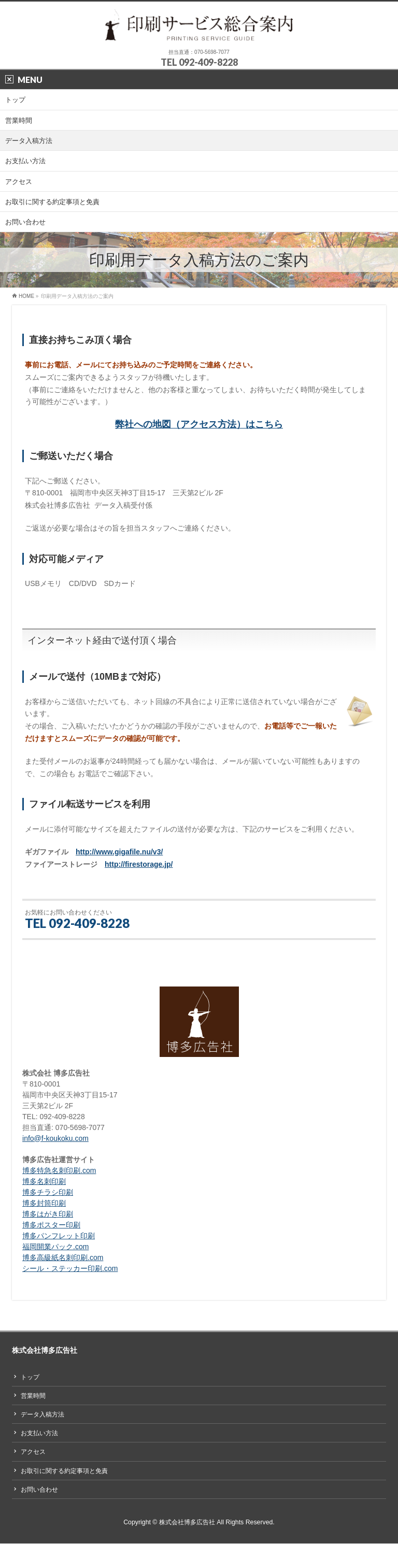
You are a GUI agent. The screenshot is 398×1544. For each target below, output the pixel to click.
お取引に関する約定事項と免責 (64, 1471)
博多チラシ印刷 (47, 1192)
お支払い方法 (39, 1433)
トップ (30, 1377)
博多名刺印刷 (44, 1181)
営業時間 (33, 1395)
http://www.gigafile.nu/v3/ (119, 852)
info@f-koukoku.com (55, 1138)
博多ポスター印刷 (51, 1225)
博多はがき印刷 (47, 1214)
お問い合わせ (39, 1489)
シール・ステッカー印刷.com (70, 1268)
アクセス (33, 1451)
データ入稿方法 (42, 1414)
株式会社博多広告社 (187, 1522)
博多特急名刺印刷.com (59, 1170)
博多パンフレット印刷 (58, 1236)
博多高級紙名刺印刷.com (62, 1257)
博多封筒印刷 (44, 1203)
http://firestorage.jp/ (139, 864)
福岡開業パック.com (55, 1246)
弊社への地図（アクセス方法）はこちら (199, 424)
